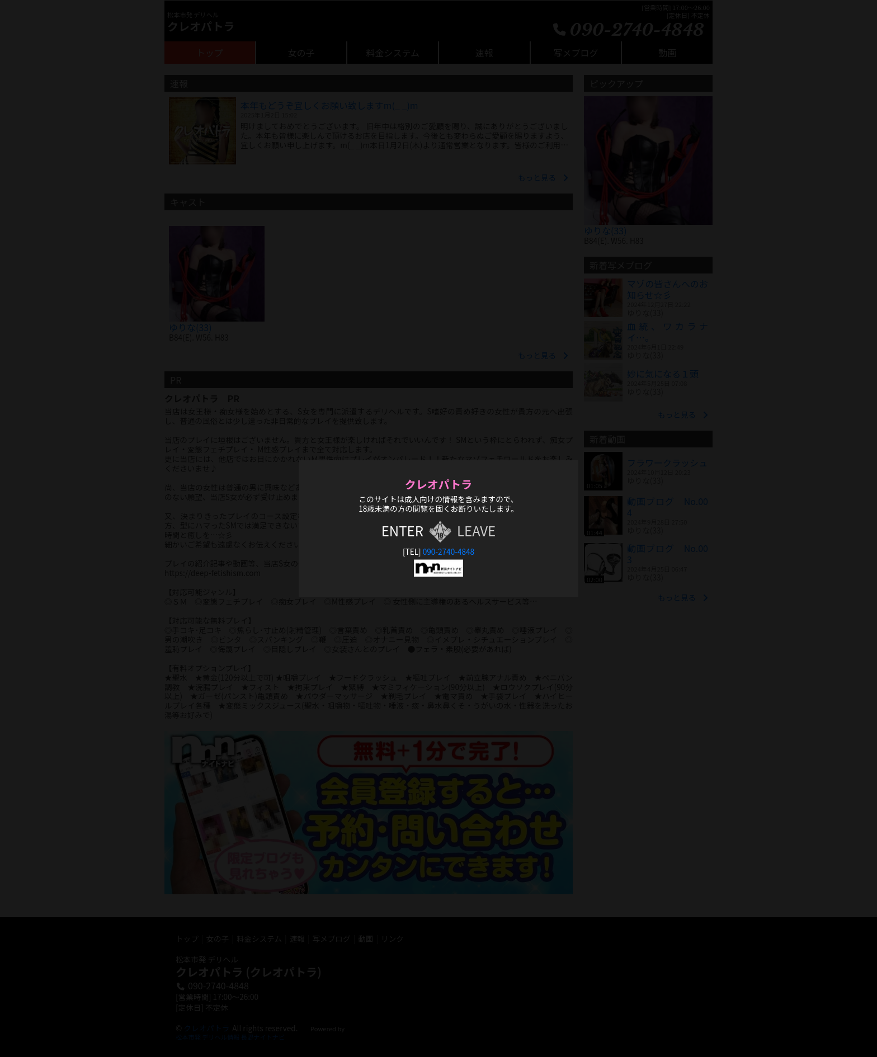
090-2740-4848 (448, 550)
